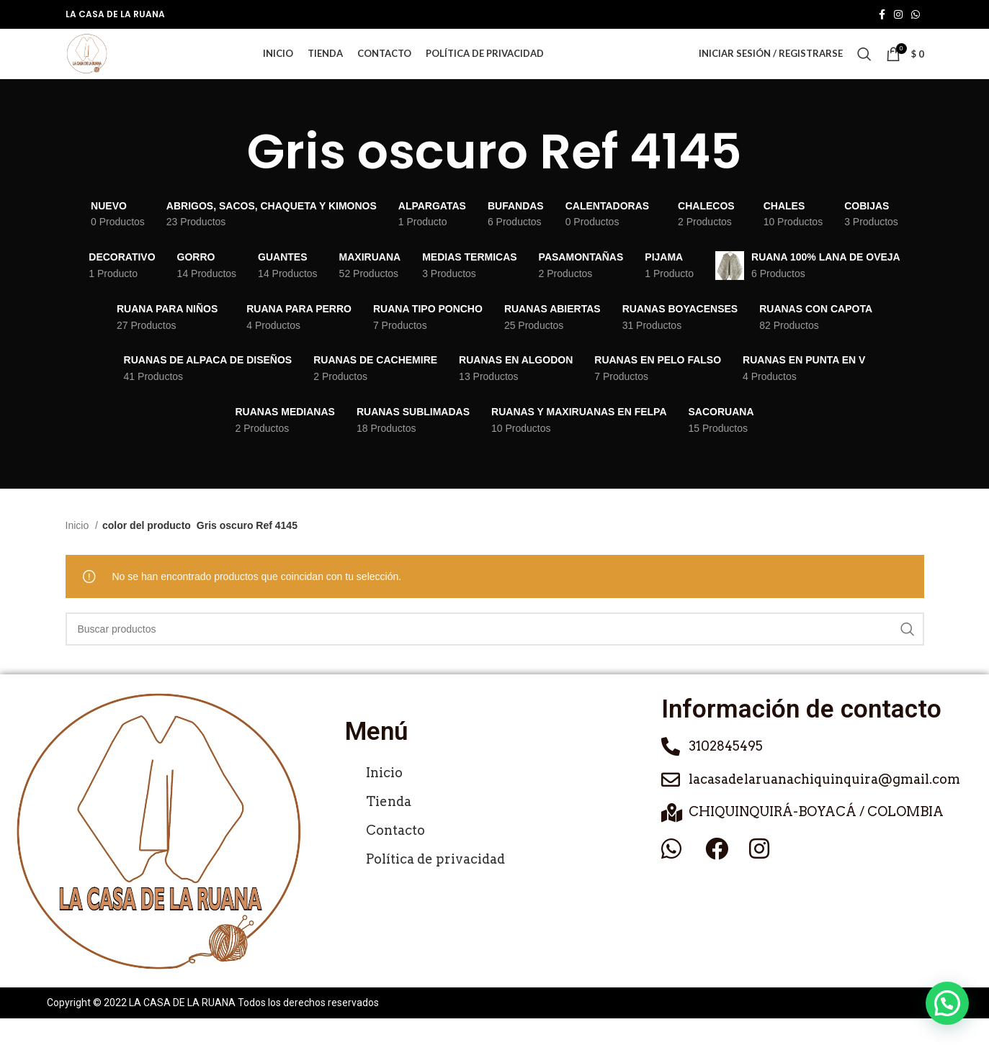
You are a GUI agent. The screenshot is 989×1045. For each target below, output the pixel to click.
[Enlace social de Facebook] (882, 15)
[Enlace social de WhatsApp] (915, 15)
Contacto (395, 856)
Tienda (388, 827)
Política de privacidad (435, 884)
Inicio (79, 552)
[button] (947, 1003)
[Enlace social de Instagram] (898, 15)
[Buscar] (864, 67)
